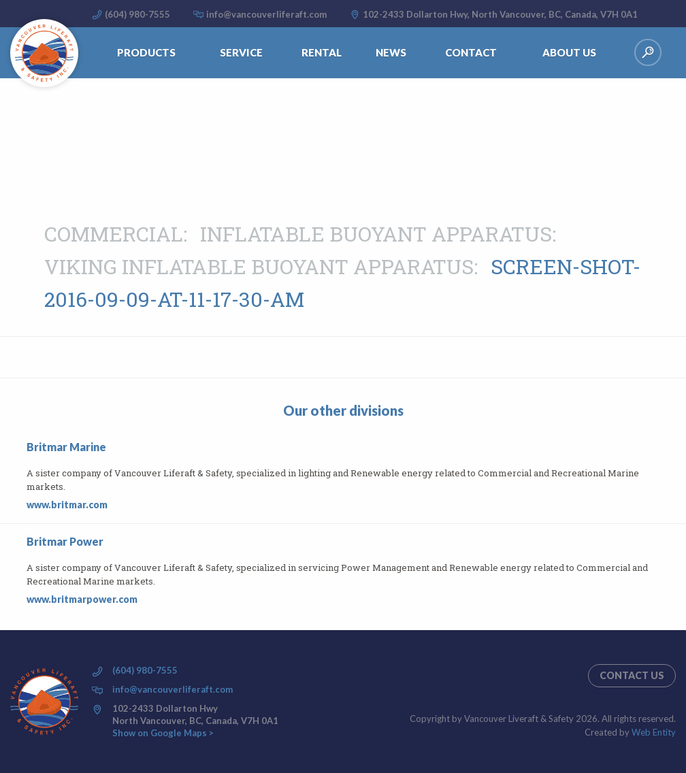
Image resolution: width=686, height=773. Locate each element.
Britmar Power (65, 541)
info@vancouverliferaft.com (266, 14)
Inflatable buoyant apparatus (376, 233)
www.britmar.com (67, 504)
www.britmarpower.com (82, 599)
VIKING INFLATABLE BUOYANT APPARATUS (259, 266)
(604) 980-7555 (137, 14)
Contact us (632, 675)
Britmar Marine (66, 446)
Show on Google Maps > (163, 732)
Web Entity (654, 732)
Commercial (113, 233)
